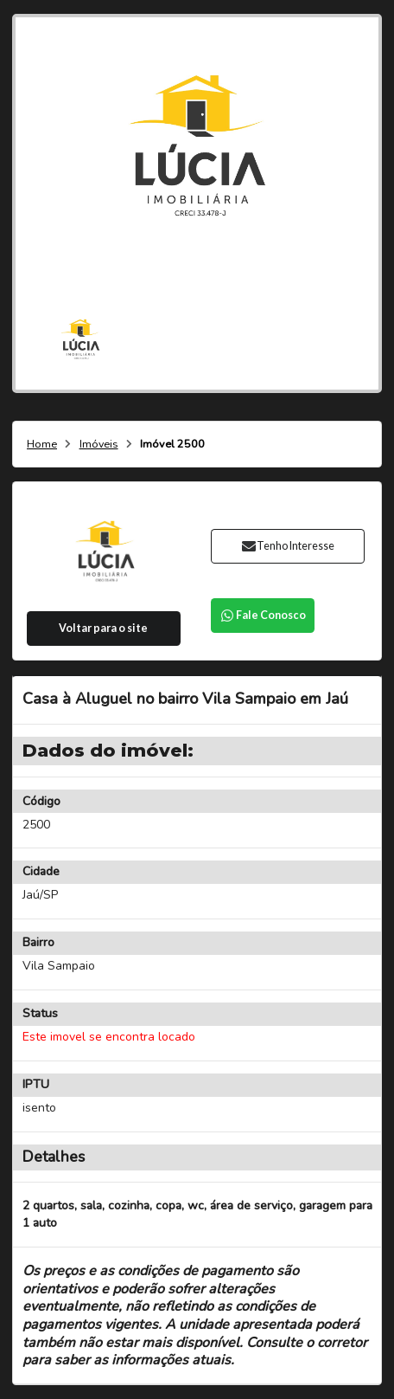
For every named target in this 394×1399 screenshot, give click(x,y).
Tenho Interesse (287, 545)
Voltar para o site (103, 628)
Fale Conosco (262, 615)
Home (42, 444)
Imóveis (98, 444)
